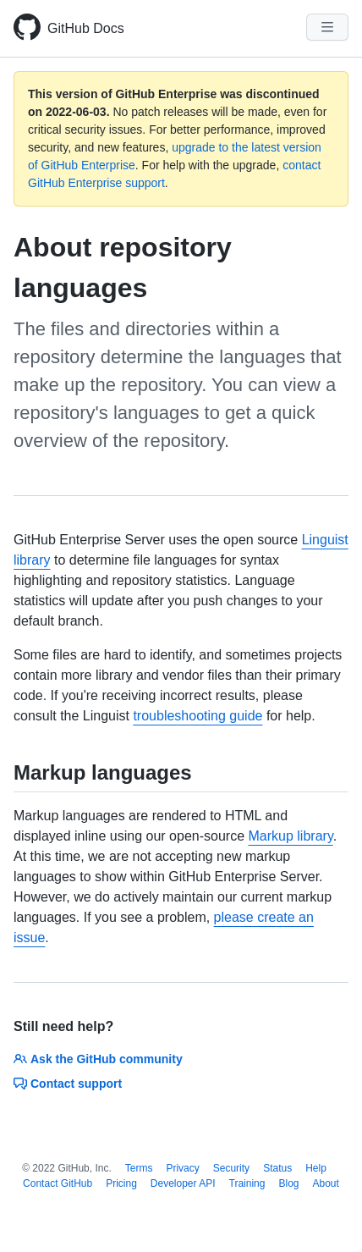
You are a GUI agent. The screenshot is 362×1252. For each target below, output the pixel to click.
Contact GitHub (57, 1183)
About (326, 1183)
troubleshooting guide (197, 716)
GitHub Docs (85, 28)
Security (231, 1168)
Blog (288, 1183)
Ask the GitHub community (98, 1059)
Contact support (68, 1083)
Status (277, 1168)
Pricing (121, 1183)
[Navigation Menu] (327, 27)
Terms (139, 1168)
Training (247, 1183)
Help (315, 1168)
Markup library (291, 836)
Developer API (183, 1183)
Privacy (182, 1168)
